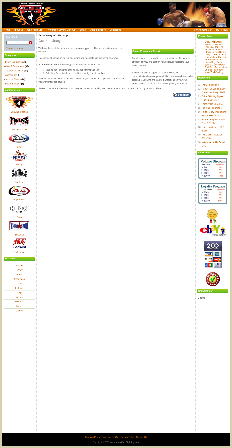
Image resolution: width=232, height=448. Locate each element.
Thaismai (19, 234)
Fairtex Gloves (212, 44)
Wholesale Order (35, 30)
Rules (19, 274)
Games (19, 310)
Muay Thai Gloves (16, 62)
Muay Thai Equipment (215, 54)
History (19, 270)
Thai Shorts (217, 70)
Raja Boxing (19, 199)
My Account (222, 30)
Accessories (12, 75)
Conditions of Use (110, 437)
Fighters (19, 288)
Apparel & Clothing (16, 70)
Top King (19, 182)
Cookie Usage (61, 35)
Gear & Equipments (16, 66)
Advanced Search (14, 48)
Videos (19, 297)
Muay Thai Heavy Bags (214, 60)
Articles (19, 265)
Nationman (19, 252)
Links (83, 30)
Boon (19, 217)
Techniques (19, 279)
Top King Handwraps (212, 108)
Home (7, 30)
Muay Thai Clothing (214, 72)
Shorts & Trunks (14, 79)
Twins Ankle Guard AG (212, 104)
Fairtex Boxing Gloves (214, 63)
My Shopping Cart (203, 30)
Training (19, 283)
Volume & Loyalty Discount (62, 30)
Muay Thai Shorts (213, 42)
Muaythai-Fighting (19, 112)
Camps (19, 292)
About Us (18, 30)
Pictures (19, 301)
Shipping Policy (98, 30)
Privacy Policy (127, 437)
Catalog (48, 35)
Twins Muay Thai (19, 129)
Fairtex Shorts (219, 52)
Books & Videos (14, 83)
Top (40, 35)
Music (19, 306)
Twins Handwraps (210, 85)
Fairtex (19, 147)
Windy (19, 164)
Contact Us (115, 30)
